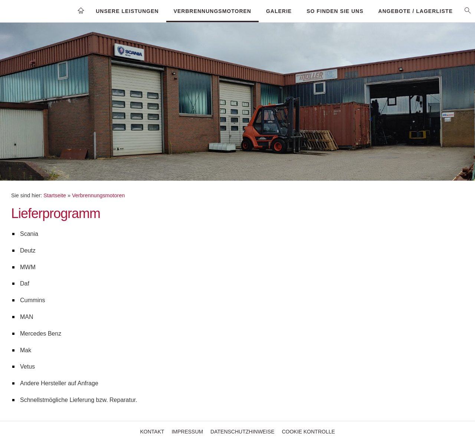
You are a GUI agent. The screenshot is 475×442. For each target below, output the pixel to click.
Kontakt (152, 432)
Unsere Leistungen (127, 11)
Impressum (187, 432)
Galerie (279, 11)
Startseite (54, 195)
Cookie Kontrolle (308, 432)
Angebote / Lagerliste (415, 11)
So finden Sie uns (335, 11)
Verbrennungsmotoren (212, 11)
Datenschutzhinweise (242, 432)
